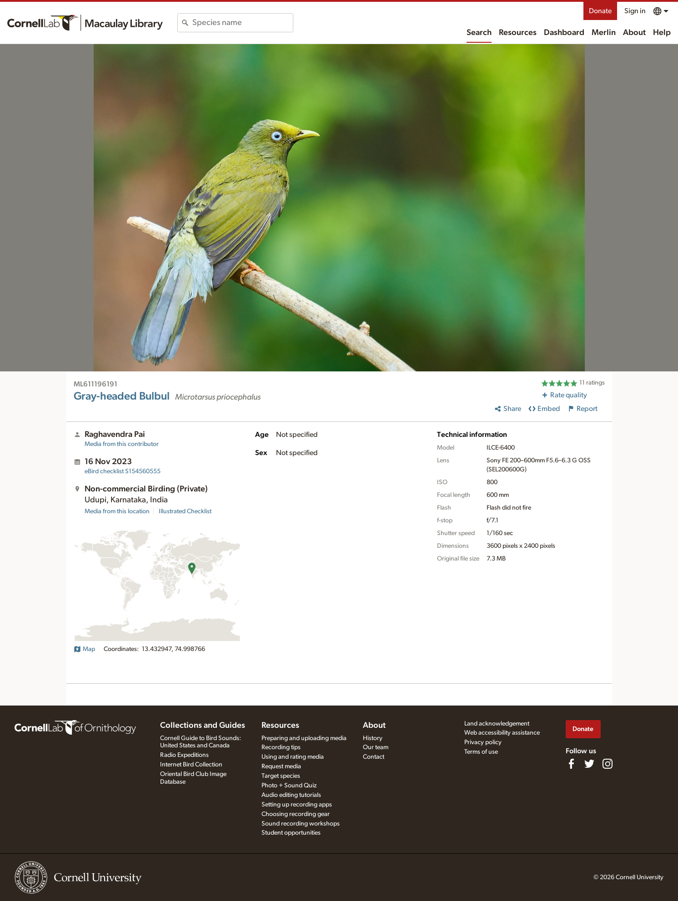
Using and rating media (292, 757)
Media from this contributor (122, 444)
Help (662, 33)
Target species (280, 776)
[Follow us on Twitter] (589, 763)
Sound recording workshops (300, 824)
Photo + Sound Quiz (288, 785)
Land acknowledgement (496, 724)
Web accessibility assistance (502, 733)
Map (84, 649)
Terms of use (481, 752)
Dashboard (564, 33)
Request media (281, 766)
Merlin (604, 33)
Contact (373, 757)
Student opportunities (291, 833)
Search (479, 33)
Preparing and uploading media (304, 738)
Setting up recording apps (296, 804)
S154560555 (123, 471)
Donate (600, 11)
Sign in (635, 11)
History (372, 738)
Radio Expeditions (184, 755)
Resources (518, 33)
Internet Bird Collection (191, 764)
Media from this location (117, 511)
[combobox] (242, 23)
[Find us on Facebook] (571, 763)
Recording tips (281, 747)
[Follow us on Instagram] (607, 763)
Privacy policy (483, 742)
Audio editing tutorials (291, 795)
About (634, 33)
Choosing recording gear (295, 814)
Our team (375, 747)
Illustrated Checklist (185, 511)
